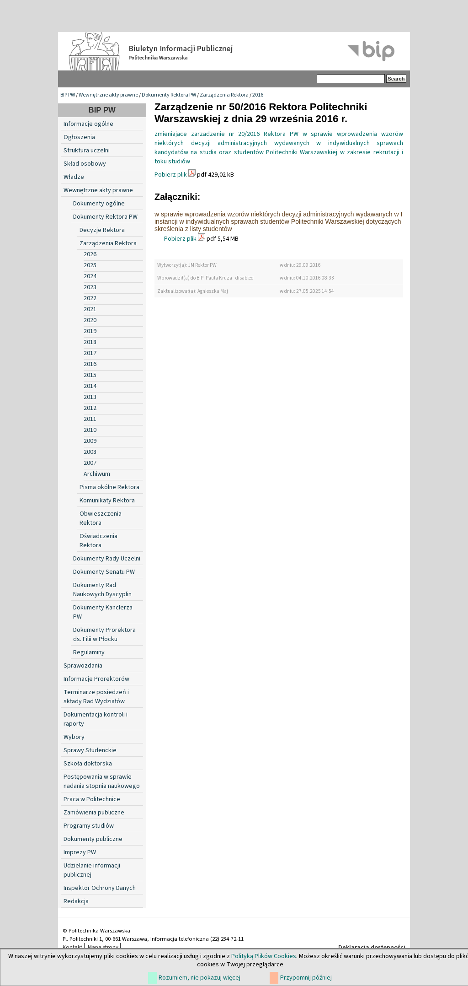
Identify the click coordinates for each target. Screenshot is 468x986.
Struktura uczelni (87, 150)
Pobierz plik (170, 174)
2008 (90, 452)
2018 (90, 342)
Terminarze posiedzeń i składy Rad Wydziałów (96, 697)
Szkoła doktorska (88, 763)
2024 (90, 276)
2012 (90, 408)
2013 (90, 397)
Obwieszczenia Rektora (101, 518)
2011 (90, 419)
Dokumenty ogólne (99, 203)
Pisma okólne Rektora (109, 487)
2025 (90, 265)
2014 (90, 386)
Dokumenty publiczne (93, 839)
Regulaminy (89, 652)
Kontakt (72, 947)
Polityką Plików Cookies (263, 956)
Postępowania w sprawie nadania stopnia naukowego (102, 781)
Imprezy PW (80, 852)
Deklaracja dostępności (371, 947)
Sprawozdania (83, 665)
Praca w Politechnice (92, 799)
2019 (90, 331)
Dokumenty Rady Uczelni (106, 558)
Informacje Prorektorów (96, 679)
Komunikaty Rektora (107, 500)
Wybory (74, 737)
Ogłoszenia (79, 137)
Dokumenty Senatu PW (104, 572)
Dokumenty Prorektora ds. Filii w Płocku (104, 634)
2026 (90, 254)
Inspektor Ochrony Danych (100, 888)
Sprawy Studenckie (90, 750)
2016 (257, 95)
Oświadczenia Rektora (98, 541)
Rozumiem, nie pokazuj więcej (199, 977)
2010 (90, 430)
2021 (90, 309)
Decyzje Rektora (102, 230)
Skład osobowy (85, 163)
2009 (90, 441)
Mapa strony (103, 947)
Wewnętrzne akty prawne (108, 95)
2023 (90, 287)
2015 (90, 375)
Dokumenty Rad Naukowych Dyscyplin (102, 590)
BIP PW (67, 95)
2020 (90, 320)
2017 (90, 353)
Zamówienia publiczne (94, 812)
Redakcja (76, 901)
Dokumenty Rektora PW (169, 95)
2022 (90, 298)
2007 (90, 463)
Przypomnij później (306, 977)
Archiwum (97, 474)
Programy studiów (89, 825)
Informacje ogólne (88, 124)
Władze (74, 177)
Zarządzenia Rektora (224, 95)
